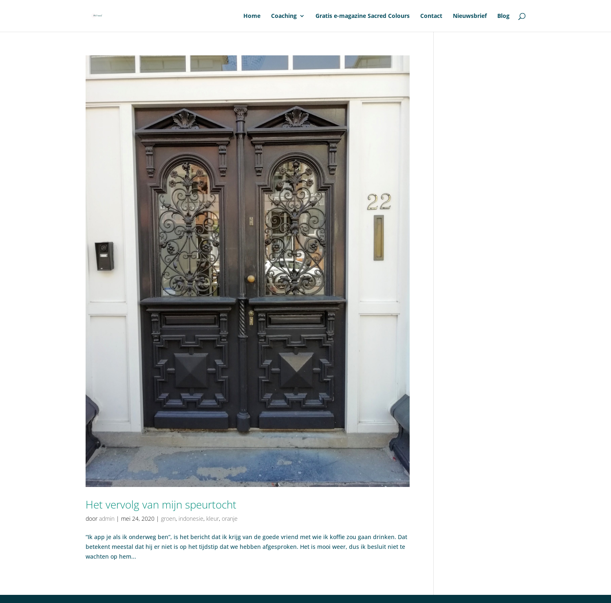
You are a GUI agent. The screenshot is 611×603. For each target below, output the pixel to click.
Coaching (284, 16)
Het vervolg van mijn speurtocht (161, 504)
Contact (431, 16)
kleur (212, 518)
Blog (503, 16)
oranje (230, 518)
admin (107, 518)
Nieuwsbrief (470, 16)
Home (251, 16)
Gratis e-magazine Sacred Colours (362, 16)
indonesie (191, 518)
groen (168, 518)
